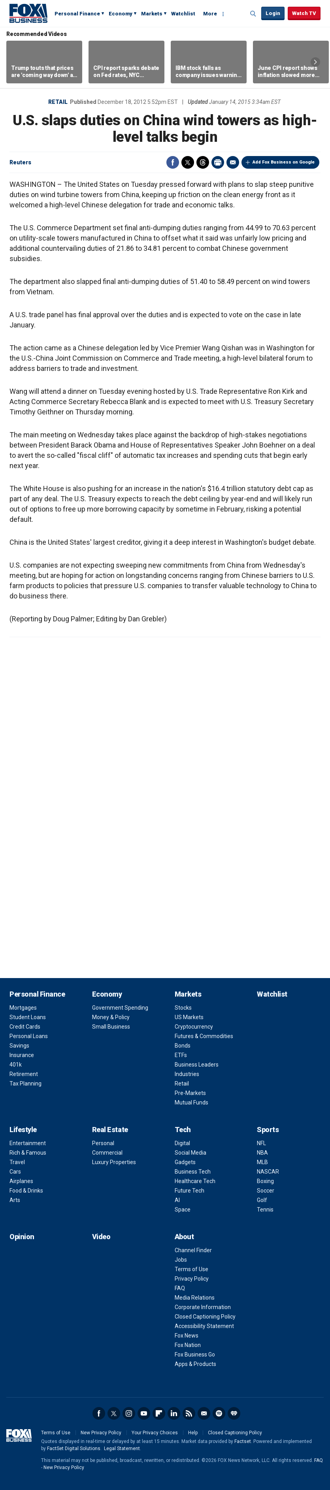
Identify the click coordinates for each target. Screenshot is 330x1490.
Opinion (21, 1236)
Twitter (187, 162)
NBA (262, 1152)
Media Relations (195, 1297)
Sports (268, 1129)
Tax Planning (25, 1083)
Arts (14, 1200)
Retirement (23, 1074)
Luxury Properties (114, 1162)
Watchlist (183, 14)
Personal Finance (77, 14)
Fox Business (28, 13)
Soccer (265, 1190)
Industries (187, 1074)
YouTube (144, 1413)
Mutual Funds (191, 1102)
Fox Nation (188, 1345)
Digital (182, 1143)
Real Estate (110, 1129)
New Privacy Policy (101, 1432)
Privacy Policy (192, 1279)
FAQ (180, 1288)
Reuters (20, 162)
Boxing (265, 1181)
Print (217, 162)
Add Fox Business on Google (284, 162)
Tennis (265, 1209)
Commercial (107, 1152)
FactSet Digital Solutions (73, 1448)
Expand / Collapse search (253, 14)
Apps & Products (195, 1364)
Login (273, 13)
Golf (262, 1200)
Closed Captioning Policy (205, 1316)
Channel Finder (193, 1250)
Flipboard (159, 1413)
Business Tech (193, 1171)
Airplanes (21, 1181)
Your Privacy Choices (155, 1432)
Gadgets (185, 1162)
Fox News (186, 1335)
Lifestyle (23, 1129)
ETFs (181, 1055)
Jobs (181, 1260)
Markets (151, 14)
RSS (189, 1413)
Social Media (190, 1152)
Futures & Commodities (204, 1036)
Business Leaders (197, 1064)
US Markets (189, 1017)
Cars (15, 1171)
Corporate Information (203, 1307)
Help (193, 1432)
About (184, 1236)
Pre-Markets (190, 1093)
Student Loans (27, 1017)
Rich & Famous (27, 1152)
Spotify (219, 1413)
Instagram (129, 1413)
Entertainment (27, 1143)
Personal (103, 1143)
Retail (58, 102)
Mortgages (23, 1008)
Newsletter (204, 1413)
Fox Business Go (195, 1354)
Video (101, 1236)
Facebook (172, 162)
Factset (242, 1441)
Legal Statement (122, 1448)
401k (15, 1064)
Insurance (21, 1055)
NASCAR (268, 1171)
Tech (183, 1129)
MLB (262, 1162)
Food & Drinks (26, 1190)
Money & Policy (111, 1017)
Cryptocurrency (194, 1026)
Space (182, 1209)
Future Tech (189, 1190)
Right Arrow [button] (315, 62)
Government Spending (120, 1008)
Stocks (183, 1008)
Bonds (182, 1045)
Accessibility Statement (204, 1326)
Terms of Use (191, 1269)
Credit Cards (24, 1026)
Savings (19, 1045)
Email (232, 162)
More (210, 14)
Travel (17, 1162)
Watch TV (304, 13)
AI (177, 1200)
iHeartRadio (234, 1413)
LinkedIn (174, 1413)
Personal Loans (28, 1036)
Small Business (111, 1026)
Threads (202, 162)
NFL (261, 1143)
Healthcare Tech (195, 1181)
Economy (120, 14)
